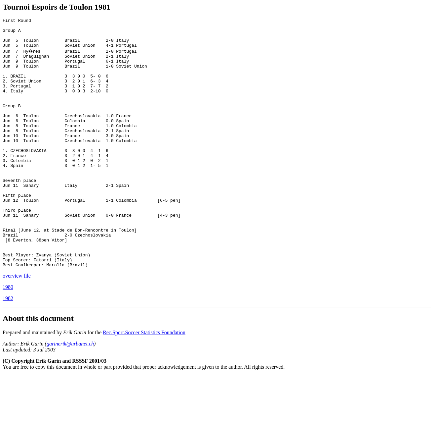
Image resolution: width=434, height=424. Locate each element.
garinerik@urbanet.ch (70, 392)
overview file (17, 324)
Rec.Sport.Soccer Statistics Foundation (144, 381)
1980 (8, 336)
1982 (8, 347)
